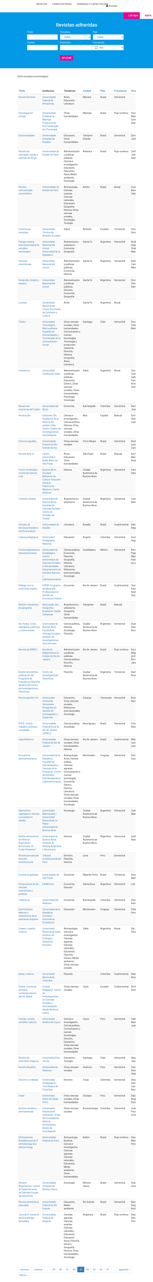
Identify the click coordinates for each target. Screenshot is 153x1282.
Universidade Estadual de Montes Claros (49, 1186)
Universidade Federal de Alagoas (49, 1217)
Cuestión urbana (27, 498)
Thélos (22, 321)
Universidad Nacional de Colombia (48, 977)
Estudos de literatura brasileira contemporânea (28, 527)
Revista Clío (25, 415)
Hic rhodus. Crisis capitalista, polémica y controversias (29, 627)
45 (94, 1269)
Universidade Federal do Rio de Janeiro (51, 742)
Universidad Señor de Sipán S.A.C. (50, 1099)
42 (74, 1269)
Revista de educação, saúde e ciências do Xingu (28, 154)
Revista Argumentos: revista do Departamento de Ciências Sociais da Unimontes (29, 1189)
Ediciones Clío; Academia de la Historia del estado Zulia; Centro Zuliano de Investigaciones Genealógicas (51, 425)
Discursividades (27, 135)
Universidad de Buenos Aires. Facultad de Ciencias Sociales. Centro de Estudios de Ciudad (51, 508)
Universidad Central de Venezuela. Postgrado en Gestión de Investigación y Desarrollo (50, 707)
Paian (22, 1095)
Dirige (134, 91)
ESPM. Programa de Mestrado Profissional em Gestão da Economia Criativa (51, 592)
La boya (23, 302)
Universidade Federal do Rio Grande (49, 1205)
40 (60, 1269)
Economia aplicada (28, 874)
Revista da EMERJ (28, 649)
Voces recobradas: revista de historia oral (28, 473)
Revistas (41, 4)
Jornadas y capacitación (92, 4)
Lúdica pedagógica (28, 537)
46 (101, 1269)
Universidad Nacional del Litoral (48, 264)
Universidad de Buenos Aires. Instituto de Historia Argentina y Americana (51, 843)
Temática (65, 32)
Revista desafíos (27, 1067)
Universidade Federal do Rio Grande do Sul (49, 444)
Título (30, 32)
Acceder (111, 6)
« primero (24, 1269)
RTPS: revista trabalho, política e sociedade (28, 726)
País (95, 32)
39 (53, 1269)
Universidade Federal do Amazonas (49, 100)
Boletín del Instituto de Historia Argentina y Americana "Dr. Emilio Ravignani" (28, 843)
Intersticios (24, 370)
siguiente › (124, 1269)
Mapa (148, 15)
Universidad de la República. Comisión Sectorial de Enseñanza (51, 916)
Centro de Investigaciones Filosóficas (50, 675)
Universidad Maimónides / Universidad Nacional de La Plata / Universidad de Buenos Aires (50, 820)
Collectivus (24, 900)
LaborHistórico (26, 739)
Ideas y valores (26, 974)
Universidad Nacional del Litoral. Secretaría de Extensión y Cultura (51, 309)
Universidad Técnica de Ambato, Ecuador (51, 232)
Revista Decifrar (27, 97)
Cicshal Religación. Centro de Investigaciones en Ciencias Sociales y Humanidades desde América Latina (51, 999)
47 (107, 1269)
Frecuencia (98, 42)
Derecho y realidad (28, 1079)
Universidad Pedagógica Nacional (48, 540)
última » (23, 1275)
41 (67, 1269)
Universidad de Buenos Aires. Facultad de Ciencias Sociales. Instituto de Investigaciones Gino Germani (51, 633)
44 (87, 1269)
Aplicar (66, 58)
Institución (65, 42)
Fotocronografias (27, 441)
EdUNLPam (48, 884)
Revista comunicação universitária (26, 190)
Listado (133, 15)
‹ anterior (38, 1269)
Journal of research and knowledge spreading (29, 1217)
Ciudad (30, 42)
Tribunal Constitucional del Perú (51, 858)
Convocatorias (62, 4)
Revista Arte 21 (27, 454)
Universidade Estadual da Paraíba (49, 138)
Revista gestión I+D (28, 697)
